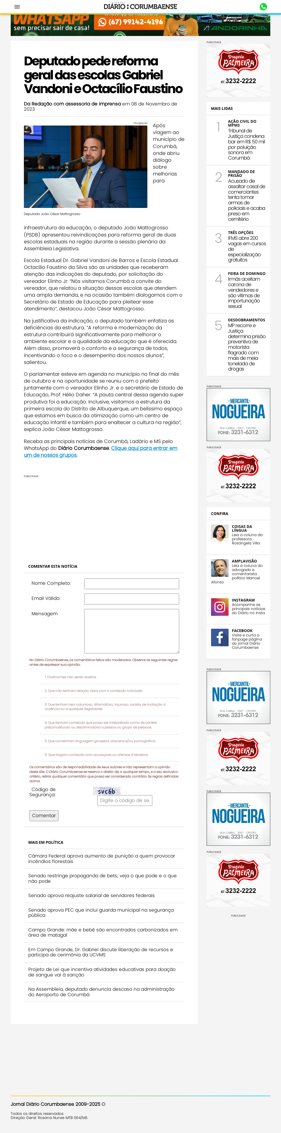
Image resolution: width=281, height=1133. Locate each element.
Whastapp (263, 7)
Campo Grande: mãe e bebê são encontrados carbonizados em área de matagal (103, 932)
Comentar (44, 815)
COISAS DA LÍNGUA (242, 528)
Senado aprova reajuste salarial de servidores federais (91, 895)
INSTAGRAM (243, 600)
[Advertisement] (104, 516)
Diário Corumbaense (140, 7)
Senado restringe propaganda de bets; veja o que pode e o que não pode (102, 878)
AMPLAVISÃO (244, 561)
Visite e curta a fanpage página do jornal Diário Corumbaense (247, 641)
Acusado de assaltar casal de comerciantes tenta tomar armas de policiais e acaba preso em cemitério (246, 199)
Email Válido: (46, 598)
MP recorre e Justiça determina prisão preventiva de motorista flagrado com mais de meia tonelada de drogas (247, 347)
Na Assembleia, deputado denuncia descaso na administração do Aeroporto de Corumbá (101, 992)
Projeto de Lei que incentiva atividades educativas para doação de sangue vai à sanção (102, 972)
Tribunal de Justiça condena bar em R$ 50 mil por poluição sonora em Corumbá (246, 144)
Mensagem (45, 613)
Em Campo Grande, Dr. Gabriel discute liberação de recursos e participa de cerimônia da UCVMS (100, 952)
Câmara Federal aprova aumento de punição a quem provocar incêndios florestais (101, 859)
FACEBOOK (242, 630)
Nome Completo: (51, 583)
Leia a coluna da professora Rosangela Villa (247, 539)
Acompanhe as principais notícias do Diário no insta (248, 609)
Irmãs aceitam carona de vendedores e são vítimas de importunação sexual (244, 292)
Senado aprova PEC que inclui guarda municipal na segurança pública (101, 913)
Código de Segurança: (42, 792)
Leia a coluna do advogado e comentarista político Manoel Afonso (237, 574)
